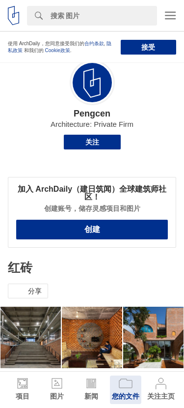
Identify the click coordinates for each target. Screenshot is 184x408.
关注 (92, 142)
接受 (148, 47)
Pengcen (92, 113)
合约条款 (94, 43)
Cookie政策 (57, 50)
